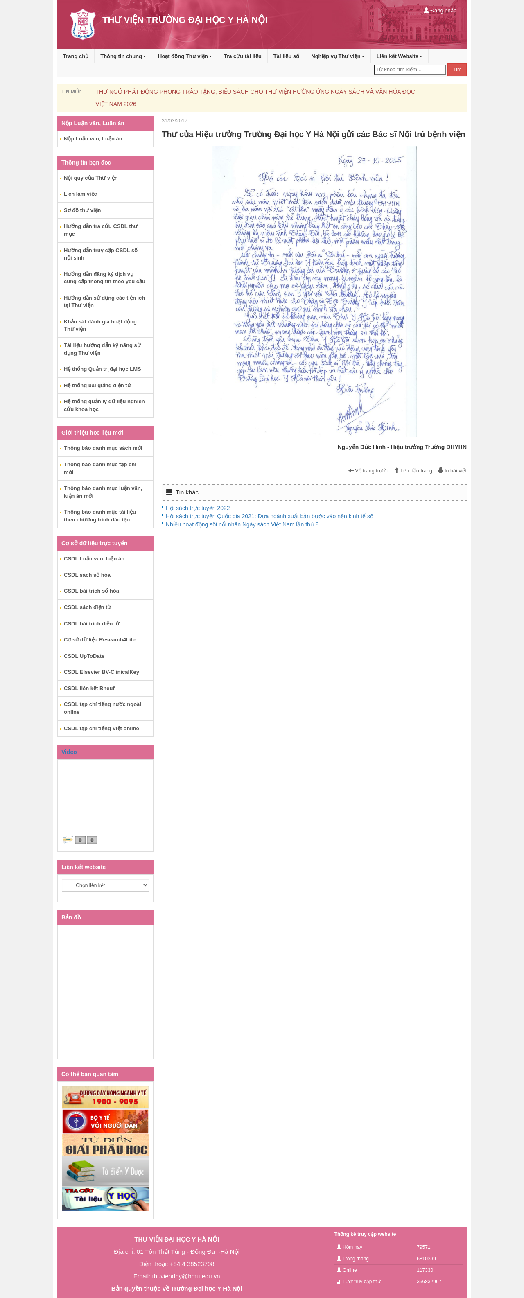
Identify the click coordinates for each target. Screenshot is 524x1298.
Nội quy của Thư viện (91, 178)
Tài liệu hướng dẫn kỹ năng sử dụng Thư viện (102, 349)
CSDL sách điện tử (87, 607)
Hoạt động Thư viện (185, 56)
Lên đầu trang (413, 471)
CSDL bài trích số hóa (91, 591)
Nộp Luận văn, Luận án (93, 138)
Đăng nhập (440, 10)
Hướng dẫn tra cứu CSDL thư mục (101, 230)
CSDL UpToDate (84, 656)
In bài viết (452, 471)
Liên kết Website (399, 56)
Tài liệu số (286, 56)
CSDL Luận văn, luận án (94, 558)
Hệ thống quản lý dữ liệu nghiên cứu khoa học (104, 405)
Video (69, 752)
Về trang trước (368, 471)
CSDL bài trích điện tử (92, 624)
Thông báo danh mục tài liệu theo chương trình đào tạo (100, 516)
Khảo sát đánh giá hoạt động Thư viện (100, 325)
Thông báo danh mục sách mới (103, 448)
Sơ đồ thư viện (82, 210)
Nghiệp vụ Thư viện (338, 56)
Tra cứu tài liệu (243, 56)
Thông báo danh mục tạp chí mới (100, 468)
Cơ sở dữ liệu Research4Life (100, 640)
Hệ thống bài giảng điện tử (97, 385)
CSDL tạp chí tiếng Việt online (101, 728)
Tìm (457, 69)
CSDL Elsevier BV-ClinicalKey (101, 672)
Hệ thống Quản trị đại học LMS (102, 369)
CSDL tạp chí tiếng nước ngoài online (102, 708)
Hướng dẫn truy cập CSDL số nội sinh (101, 254)
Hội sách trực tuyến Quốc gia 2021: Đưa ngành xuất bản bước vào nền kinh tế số (269, 516)
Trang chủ (75, 56)
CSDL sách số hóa (87, 575)
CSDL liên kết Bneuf (89, 688)
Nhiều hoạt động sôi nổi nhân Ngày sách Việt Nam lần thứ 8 (242, 524)
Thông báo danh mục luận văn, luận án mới (103, 492)
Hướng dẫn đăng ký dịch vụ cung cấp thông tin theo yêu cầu (104, 278)
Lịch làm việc (80, 194)
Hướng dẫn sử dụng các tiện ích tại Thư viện (104, 302)
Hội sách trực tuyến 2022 (198, 508)
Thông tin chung (123, 56)
